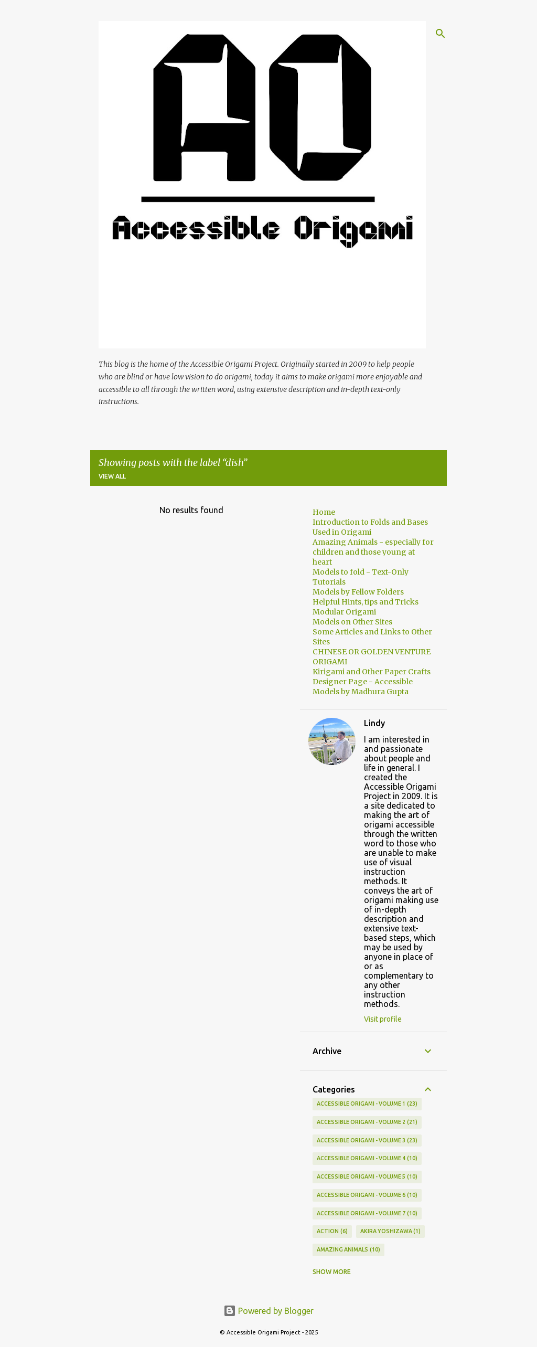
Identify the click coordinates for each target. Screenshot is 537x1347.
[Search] (440, 33)
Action (332, 1231)
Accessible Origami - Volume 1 (367, 1104)
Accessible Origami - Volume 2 (367, 1122)
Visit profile (383, 1019)
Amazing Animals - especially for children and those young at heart (373, 552)
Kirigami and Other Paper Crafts (372, 671)
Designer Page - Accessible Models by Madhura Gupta (363, 686)
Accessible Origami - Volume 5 (367, 1177)
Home (324, 512)
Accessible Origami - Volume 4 (367, 1158)
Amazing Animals (348, 1250)
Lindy (374, 723)
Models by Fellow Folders (358, 592)
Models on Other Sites (352, 622)
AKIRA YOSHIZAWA (390, 1231)
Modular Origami (344, 612)
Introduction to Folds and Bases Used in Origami (370, 527)
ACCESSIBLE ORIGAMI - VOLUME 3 (367, 1141)
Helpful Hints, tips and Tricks (365, 602)
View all (112, 476)
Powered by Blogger (268, 1311)
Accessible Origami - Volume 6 (367, 1195)
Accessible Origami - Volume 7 (367, 1214)
